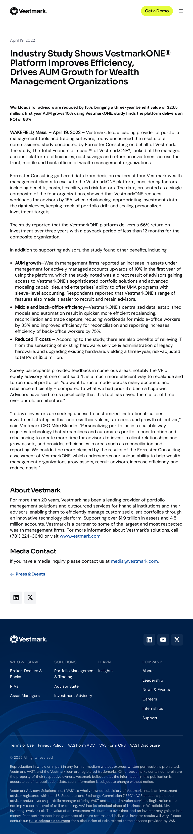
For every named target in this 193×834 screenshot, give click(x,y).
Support (149, 718)
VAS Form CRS (112, 745)
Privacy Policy (51, 745)
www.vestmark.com (80, 536)
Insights (105, 670)
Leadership (152, 680)
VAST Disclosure (145, 745)
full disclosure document (49, 820)
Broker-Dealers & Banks (26, 673)
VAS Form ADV (81, 745)
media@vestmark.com (134, 561)
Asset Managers (25, 695)
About (148, 670)
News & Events (156, 689)
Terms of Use (22, 745)
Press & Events (27, 574)
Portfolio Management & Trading (74, 673)
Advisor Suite (66, 686)
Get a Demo (157, 11)
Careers (149, 699)
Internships (152, 708)
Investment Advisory (73, 695)
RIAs (14, 686)
